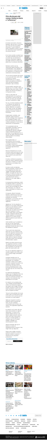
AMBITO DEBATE (31, 432)
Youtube (16, 415)
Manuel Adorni (19, 5)
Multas (17, 428)
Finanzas (21, 10)
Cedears (35, 143)
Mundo (13, 422)
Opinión (39, 10)
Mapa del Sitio (9, 426)
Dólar (9, 10)
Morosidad (8, 5)
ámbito (7, 13)
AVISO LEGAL (34, 426)
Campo (11, 13)
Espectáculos (25, 424)
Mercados (16, 421)
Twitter (6, 415)
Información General (10, 424)
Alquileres (13, 5)
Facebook (8, 415)
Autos (18, 424)
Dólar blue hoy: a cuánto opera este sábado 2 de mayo (28, 45)
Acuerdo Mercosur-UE (35, 5)
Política (27, 10)
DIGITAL (11, 432)
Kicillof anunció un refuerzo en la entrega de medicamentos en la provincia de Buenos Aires (28, 67)
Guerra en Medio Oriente (26, 5)
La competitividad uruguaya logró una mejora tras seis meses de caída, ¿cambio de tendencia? (27, 376)
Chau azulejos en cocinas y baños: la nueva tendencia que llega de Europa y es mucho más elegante (29, 95)
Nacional (8, 422)
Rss (38, 424)
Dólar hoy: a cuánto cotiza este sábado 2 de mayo (28, 51)
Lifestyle (34, 421)
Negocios (33, 10)
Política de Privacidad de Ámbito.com (22, 426)
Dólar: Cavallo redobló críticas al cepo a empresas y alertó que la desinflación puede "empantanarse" (28, 394)
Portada (7, 419)
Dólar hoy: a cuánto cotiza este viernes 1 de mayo (19, 403)
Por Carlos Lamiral (8, 399)
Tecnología (32, 424)
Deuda (41, 5)
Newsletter (38, 415)
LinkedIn (13, 415)
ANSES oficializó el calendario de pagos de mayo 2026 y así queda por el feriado (29, 109)
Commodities (32, 143)
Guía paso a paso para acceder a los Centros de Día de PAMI (28, 58)
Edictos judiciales (10, 428)
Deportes (19, 422)
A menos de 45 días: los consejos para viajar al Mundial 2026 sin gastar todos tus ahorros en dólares (10, 407)
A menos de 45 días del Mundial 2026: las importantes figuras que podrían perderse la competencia (28, 35)
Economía (15, 10)
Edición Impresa (26, 422)
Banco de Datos (9, 421)
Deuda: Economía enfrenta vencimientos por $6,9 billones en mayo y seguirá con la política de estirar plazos (10, 394)
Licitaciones (23, 428)
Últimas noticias (15, 419)
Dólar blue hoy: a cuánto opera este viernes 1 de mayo (19, 391)
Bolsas (28, 143)
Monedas (25, 143)
